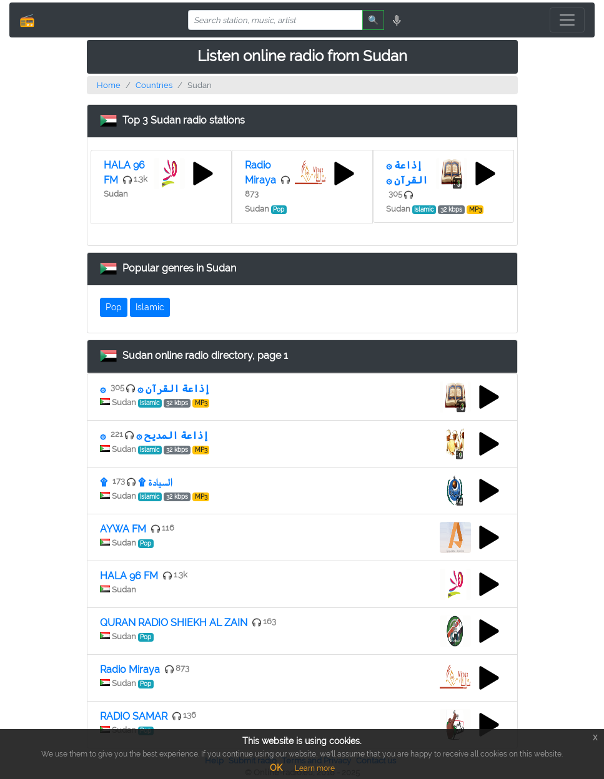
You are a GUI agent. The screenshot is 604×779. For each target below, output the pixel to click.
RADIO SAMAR (133, 716)
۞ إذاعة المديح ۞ (154, 435)
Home (109, 85)
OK (276, 768)
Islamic (150, 307)
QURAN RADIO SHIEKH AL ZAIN (173, 623)
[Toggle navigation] (567, 19)
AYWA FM (123, 529)
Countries (154, 85)
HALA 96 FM (129, 576)
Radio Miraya (130, 669)
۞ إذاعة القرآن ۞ (155, 388)
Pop (114, 307)
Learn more (315, 768)
